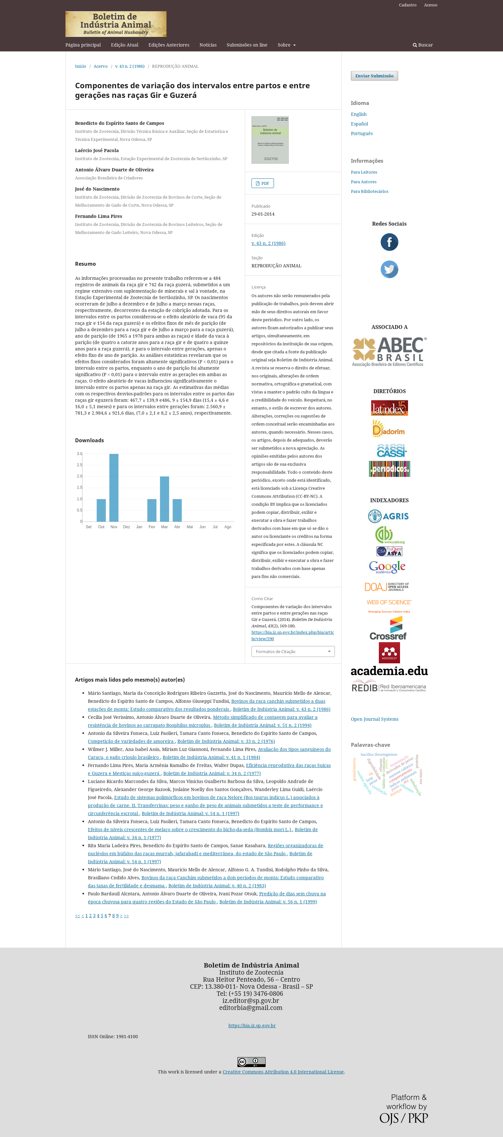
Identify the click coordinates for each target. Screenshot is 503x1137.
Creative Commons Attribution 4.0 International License (283, 1072)
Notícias (208, 45)
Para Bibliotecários (369, 191)
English (359, 114)
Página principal (83, 45)
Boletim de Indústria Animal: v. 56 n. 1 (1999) (268, 902)
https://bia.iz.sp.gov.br (252, 1025)
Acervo (101, 66)
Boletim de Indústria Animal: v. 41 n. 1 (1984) (211, 757)
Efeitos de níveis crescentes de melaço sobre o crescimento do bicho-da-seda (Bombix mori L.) (190, 829)
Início (80, 66)
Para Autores (364, 182)
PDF (264, 183)
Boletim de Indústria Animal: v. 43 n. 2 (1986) (281, 709)
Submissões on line (247, 45)
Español (359, 124)
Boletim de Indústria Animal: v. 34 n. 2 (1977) (212, 773)
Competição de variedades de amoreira (131, 741)
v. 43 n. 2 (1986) (130, 66)
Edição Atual (124, 45)
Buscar (423, 45)
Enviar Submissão (374, 76)
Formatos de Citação (275, 651)
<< (77, 915)
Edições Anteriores (169, 45)
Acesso (431, 5)
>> (126, 915)
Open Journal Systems (374, 719)
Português (362, 133)
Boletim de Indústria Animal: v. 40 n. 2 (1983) (217, 886)
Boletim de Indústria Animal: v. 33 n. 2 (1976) (226, 741)
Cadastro (408, 5)
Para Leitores (364, 172)
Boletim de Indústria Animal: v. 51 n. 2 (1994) (262, 725)
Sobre (285, 45)
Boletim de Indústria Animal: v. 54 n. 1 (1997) (190, 813)
